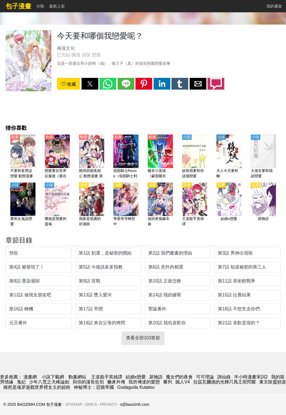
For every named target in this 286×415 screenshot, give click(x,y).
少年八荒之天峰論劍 (49, 382)
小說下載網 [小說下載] (53, 377)
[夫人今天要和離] (229, 157)
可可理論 (205, 377)
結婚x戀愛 (136, 377)
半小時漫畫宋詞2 (251, 377)
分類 (40, 6)
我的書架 (274, 6)
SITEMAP (73, 404)
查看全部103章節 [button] (143, 337)
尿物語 (156, 377)
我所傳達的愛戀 (144, 382)
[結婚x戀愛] (229, 205)
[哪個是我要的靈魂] (57, 205)
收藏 (68, 84)
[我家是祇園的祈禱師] (91, 205)
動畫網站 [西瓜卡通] (77, 377)
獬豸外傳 (116, 382)
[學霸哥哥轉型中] (126, 205)
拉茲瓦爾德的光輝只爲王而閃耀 (224, 382)
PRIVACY (108, 404)
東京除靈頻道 (272, 382)
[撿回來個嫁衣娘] (160, 205)
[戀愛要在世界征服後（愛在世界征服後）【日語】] (57, 157)
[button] (90, 84)
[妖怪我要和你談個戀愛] (194, 157)
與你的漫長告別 (88, 382)
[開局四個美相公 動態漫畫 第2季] (91, 157)
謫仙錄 (224, 377)
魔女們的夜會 (179, 377)
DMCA (91, 404)
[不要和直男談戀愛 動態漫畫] (22, 157)
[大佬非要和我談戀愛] (263, 157)
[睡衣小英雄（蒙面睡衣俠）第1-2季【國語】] (160, 157)
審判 (167, 382)
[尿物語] (263, 205)
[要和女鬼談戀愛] (22, 205)
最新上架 (57, 6)
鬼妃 (21, 382)
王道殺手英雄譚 (106, 377)
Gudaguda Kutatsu (135, 387)
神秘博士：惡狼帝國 (94, 387)
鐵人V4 (182, 382)
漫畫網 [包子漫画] (30, 377)
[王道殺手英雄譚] (194, 205)
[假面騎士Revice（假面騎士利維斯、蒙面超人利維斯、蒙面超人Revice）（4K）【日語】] (126, 157)
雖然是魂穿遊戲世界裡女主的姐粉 (36, 387)
